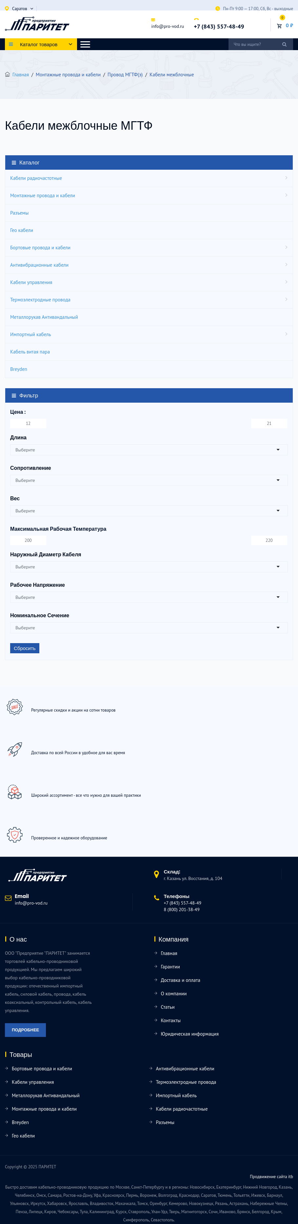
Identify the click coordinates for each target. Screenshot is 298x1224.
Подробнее (25, 1030)
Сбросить (25, 648)
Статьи (168, 1007)
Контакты (171, 1020)
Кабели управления (31, 282)
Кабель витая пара (30, 352)
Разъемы (19, 213)
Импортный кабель (30, 334)
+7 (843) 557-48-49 (219, 26)
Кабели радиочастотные (36, 178)
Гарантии (170, 967)
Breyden (18, 369)
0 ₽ (289, 25)
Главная (20, 74)
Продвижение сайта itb (271, 1176)
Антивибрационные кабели (39, 265)
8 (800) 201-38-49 (182, 909)
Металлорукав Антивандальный (44, 317)
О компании (174, 993)
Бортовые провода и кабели (40, 247)
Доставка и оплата (180, 980)
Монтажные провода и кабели (42, 195)
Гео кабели (21, 230)
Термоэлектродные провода (40, 299)
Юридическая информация (190, 1034)
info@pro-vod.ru (167, 26)
